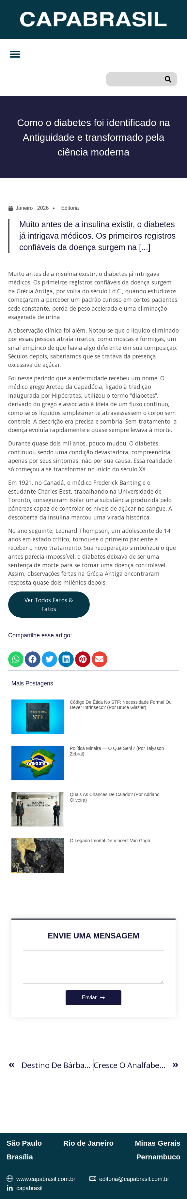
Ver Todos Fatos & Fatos (48, 604)
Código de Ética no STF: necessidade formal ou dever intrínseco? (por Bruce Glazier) (121, 704)
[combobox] (134, 79)
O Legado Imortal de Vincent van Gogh (110, 840)
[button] (15, 53)
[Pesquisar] (169, 79)
